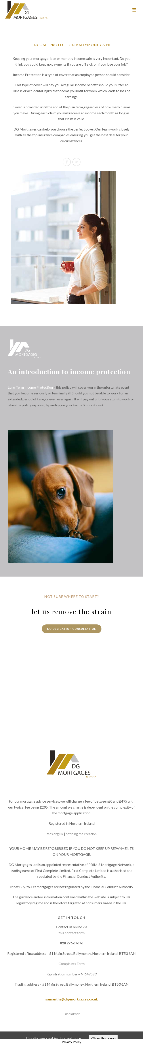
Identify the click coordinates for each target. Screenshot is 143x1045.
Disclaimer (71, 1014)
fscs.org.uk (55, 834)
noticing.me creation (81, 834)
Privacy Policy (71, 1042)
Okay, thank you (103, 1038)
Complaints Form (72, 963)
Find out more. (70, 1038)
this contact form (72, 933)
